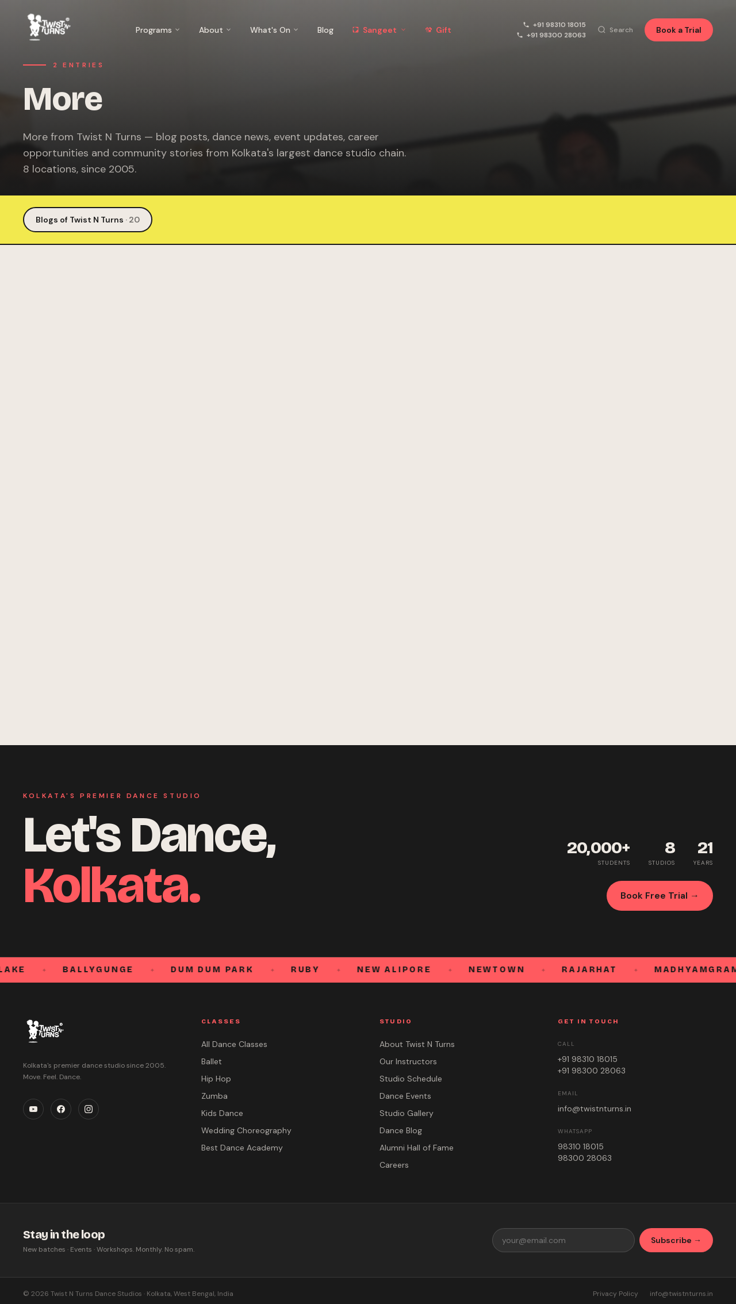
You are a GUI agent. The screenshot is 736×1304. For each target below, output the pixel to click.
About (215, 30)
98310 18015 (581, 1146)
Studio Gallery (406, 1113)
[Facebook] (61, 1109)
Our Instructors (408, 1061)
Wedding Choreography (246, 1130)
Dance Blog (400, 1130)
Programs (158, 30)
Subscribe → (676, 1240)
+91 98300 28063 (551, 35)
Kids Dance (222, 1113)
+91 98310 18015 (554, 24)
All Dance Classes (234, 1044)
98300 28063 (585, 1158)
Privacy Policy (615, 1293)
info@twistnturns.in (594, 1108)
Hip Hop (216, 1078)
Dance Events (405, 1096)
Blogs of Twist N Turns (88, 219)
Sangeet (379, 30)
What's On (274, 30)
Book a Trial (679, 30)
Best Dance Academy (242, 1147)
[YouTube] (33, 1109)
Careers (394, 1165)
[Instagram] (88, 1109)
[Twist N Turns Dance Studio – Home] (47, 29)
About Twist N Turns (417, 1044)
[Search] (615, 30)
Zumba (214, 1096)
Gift (438, 30)
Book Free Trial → (659, 895)
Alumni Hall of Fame (416, 1147)
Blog (325, 30)
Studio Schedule (410, 1078)
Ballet (211, 1061)
